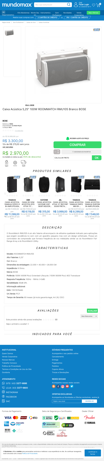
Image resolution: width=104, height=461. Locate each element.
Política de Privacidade (11, 366)
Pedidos (55, 366)
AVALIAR (92, 311)
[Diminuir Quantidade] (58, 153)
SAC (8, 401)
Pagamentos (57, 363)
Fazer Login (84, 4)
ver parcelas (8, 147)
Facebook (11, 397)
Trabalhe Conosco (9, 363)
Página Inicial (6, 22)
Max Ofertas (93, 13)
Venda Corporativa (9, 357)
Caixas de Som (31, 22)
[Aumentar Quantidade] (58, 151)
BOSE (5, 121)
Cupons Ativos (58, 369)
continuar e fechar (92, 453)
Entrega (55, 360)
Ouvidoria (6, 372)
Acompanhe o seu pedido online (65, 353)
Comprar (77, 145)
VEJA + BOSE (29, 105)
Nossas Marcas (8, 360)
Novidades (67, 13)
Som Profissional (18, 22)
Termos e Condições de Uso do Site (16, 369)
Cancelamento (58, 357)
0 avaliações (19, 131)
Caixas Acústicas (44, 22)
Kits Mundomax (24, 13)
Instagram (12, 392)
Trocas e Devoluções (60, 372)
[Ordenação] (89, 316)
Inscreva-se (89, 401)
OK (97, 157)
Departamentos (8, 15)
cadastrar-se (85, 6)
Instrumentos (45, 13)
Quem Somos (7, 353)
